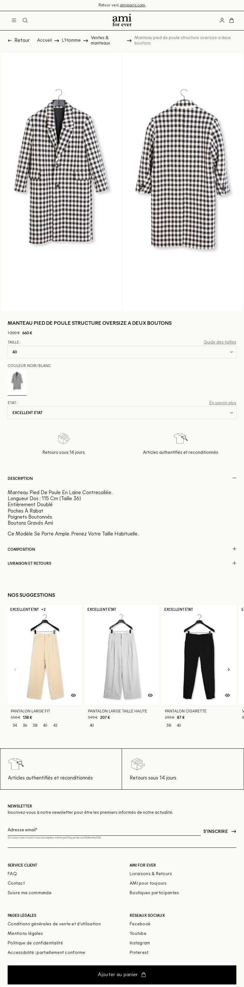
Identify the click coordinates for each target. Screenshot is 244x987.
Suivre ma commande (29, 893)
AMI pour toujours (148, 883)
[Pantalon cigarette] (199, 670)
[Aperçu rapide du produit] (73, 695)
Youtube (138, 933)
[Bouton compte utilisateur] (222, 20)
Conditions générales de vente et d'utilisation (54, 924)
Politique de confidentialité (35, 943)
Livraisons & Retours (151, 874)
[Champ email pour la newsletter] (104, 829)
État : (13, 403)
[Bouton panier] (231, 20)
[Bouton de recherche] (25, 20)
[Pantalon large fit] (45, 670)
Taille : (14, 342)
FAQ (12, 874)
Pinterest (139, 952)
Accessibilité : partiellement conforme (46, 952)
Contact (16, 883)
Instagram (140, 943)
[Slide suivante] (228, 670)
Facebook (140, 924)
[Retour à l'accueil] (122, 21)
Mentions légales (25, 933)
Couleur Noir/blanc (29, 365)
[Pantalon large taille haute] (122, 670)
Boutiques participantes (154, 893)
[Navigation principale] (14, 20)
